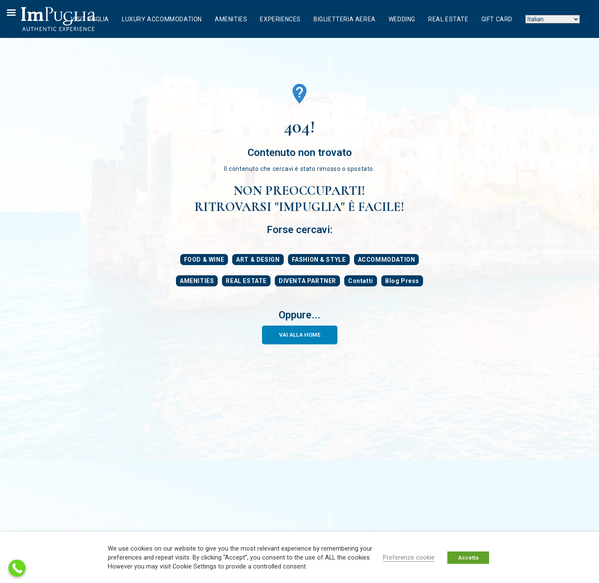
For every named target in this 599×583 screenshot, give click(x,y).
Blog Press (402, 280)
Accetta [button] (468, 557)
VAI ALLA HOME (299, 335)
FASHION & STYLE (319, 259)
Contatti (360, 280)
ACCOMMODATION (386, 259)
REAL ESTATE (246, 280)
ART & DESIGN (257, 259)
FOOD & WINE (204, 259)
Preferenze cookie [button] (409, 557)
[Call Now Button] (17, 568)
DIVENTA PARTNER (307, 280)
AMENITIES (197, 280)
